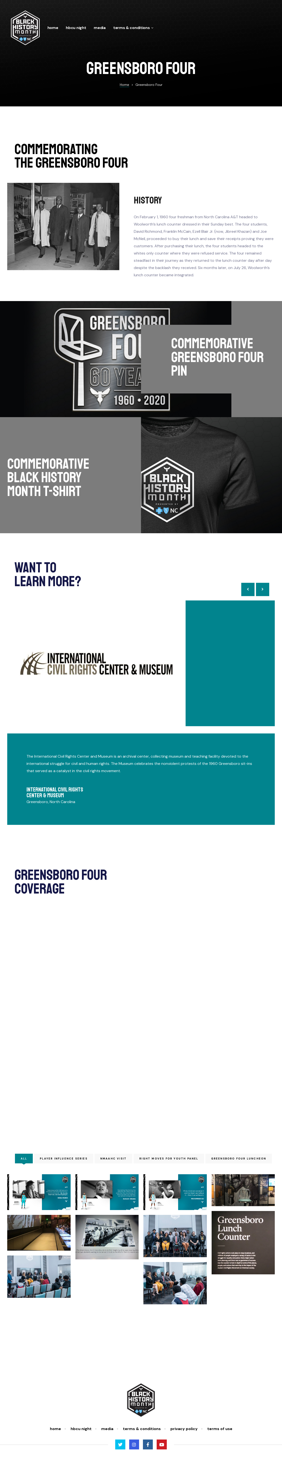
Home (52, 27)
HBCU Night (76, 27)
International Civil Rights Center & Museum (55, 801)
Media (100, 27)
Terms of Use (219, 1428)
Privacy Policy (184, 1428)
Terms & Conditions (133, 27)
